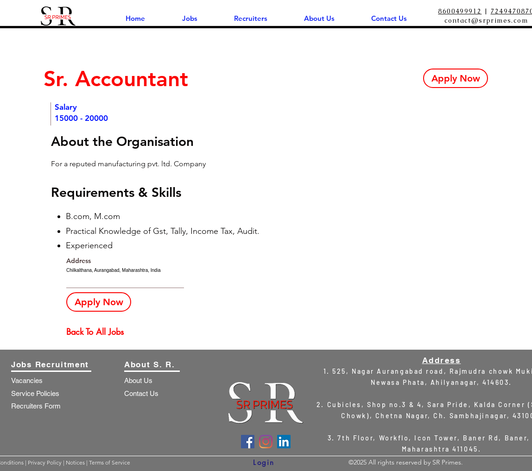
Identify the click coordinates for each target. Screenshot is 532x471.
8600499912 (459, 11)
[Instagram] (265, 441)
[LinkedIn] (284, 441)
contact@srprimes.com (486, 20)
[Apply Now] (455, 78)
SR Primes (446, 462)
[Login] (263, 462)
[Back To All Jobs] (99, 332)
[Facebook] (247, 441)
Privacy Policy (45, 462)
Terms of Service (109, 462)
